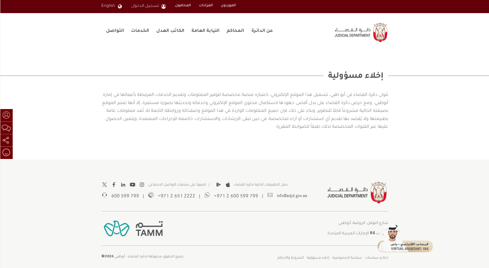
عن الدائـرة (262, 31)
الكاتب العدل (170, 31)
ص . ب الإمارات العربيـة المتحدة (357, 232)
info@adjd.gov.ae (287, 195)
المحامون (183, 6)
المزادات (205, 6)
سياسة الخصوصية (347, 258)
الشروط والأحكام (290, 258)
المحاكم (235, 31)
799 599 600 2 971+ (231, 195)
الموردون (227, 6)
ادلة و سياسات (376, 258)
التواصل (114, 31)
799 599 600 (120, 195)
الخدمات (140, 31)
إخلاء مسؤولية (318, 258)
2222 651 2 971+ (171, 195)
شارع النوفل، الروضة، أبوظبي (363, 223)
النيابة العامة (205, 31)
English (111, 6)
